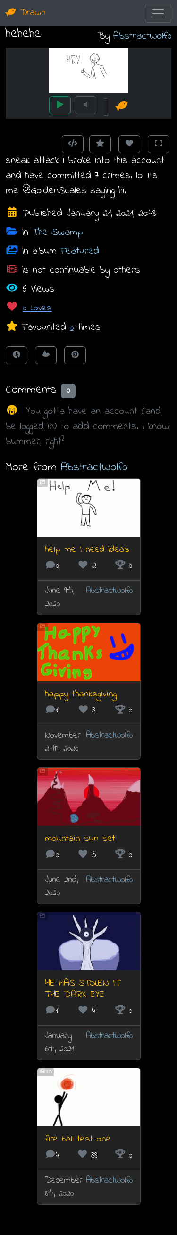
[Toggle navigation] (158, 13)
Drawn (26, 13)
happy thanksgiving (81, 694)
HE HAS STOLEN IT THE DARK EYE (82, 989)
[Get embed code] (73, 144)
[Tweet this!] (46, 355)
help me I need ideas (87, 550)
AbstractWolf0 (142, 36)
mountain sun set (80, 839)
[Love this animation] (129, 144)
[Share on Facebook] (16, 355)
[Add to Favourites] (100, 144)
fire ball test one (78, 1139)
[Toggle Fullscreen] (158, 144)
